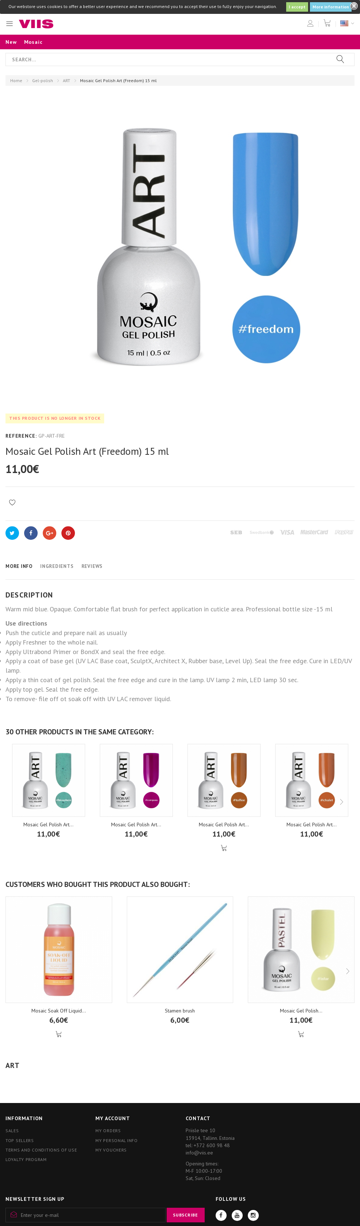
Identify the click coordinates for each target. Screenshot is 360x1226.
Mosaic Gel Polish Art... (48, 824)
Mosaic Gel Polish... (301, 1010)
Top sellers (19, 1140)
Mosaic (33, 42)
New (11, 42)
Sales (12, 1130)
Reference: (21, 436)
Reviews (92, 566)
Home (16, 80)
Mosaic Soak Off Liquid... (58, 1010)
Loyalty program (26, 1159)
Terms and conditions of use (41, 1150)
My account (112, 1118)
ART (66, 80)
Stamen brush (180, 1010)
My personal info (116, 1140)
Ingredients (57, 566)
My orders (108, 1130)
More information (330, 6)
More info (19, 566)
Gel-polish (42, 80)
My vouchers (111, 1150)
